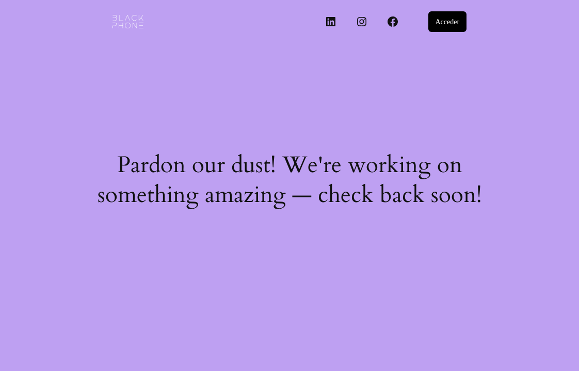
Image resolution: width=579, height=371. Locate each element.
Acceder (447, 22)
